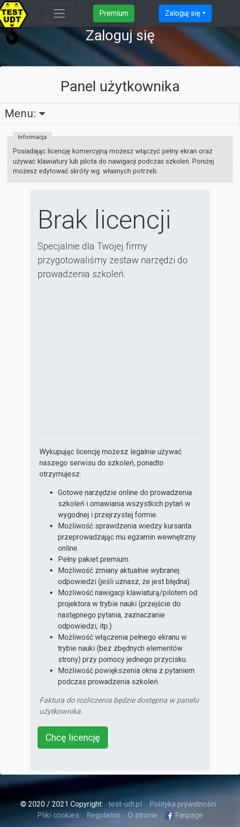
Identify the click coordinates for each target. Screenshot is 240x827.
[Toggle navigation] (59, 13)
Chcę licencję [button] (72, 737)
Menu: (20, 113)
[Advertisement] (120, 357)
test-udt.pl (124, 804)
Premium (113, 13)
